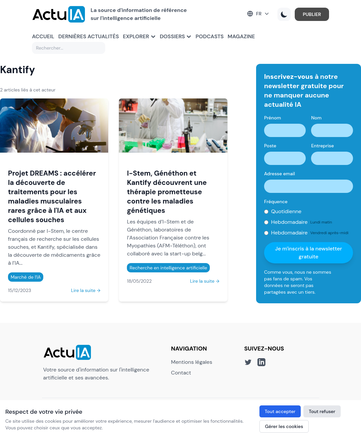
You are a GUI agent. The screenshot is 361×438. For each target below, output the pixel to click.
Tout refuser (322, 411)
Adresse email (279, 174)
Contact (181, 372)
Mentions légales (191, 362)
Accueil (43, 36)
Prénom (272, 118)
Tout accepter (280, 411)
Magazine (241, 36)
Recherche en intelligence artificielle (168, 268)
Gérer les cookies (284, 426)
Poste (270, 146)
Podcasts (209, 36)
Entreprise (322, 146)
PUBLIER (312, 14)
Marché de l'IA (26, 277)
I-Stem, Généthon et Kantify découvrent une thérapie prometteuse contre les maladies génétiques (166, 192)
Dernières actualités (88, 36)
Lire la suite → (85, 290)
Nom (316, 118)
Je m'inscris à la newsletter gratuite (308, 252)
